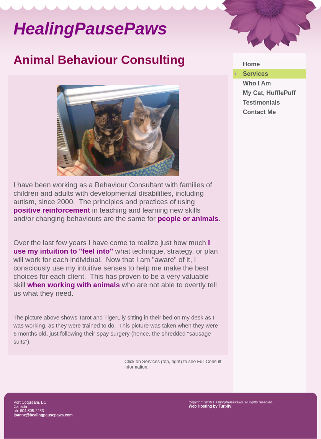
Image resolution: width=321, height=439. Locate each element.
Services (255, 73)
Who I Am (257, 83)
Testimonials (261, 102)
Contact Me (259, 112)
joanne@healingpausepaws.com (43, 415)
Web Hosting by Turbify (210, 406)
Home (251, 64)
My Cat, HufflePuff (269, 93)
